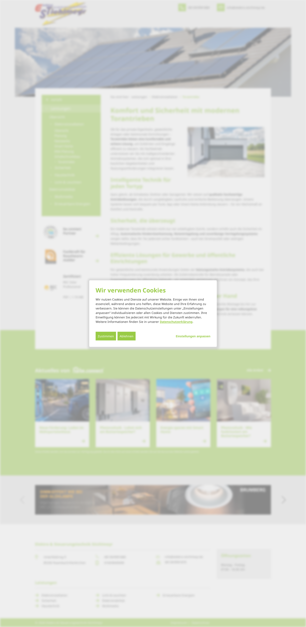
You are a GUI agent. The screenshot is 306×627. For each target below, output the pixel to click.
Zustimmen (106, 336)
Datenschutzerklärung (176, 321)
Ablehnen (126, 336)
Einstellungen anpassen (193, 336)
